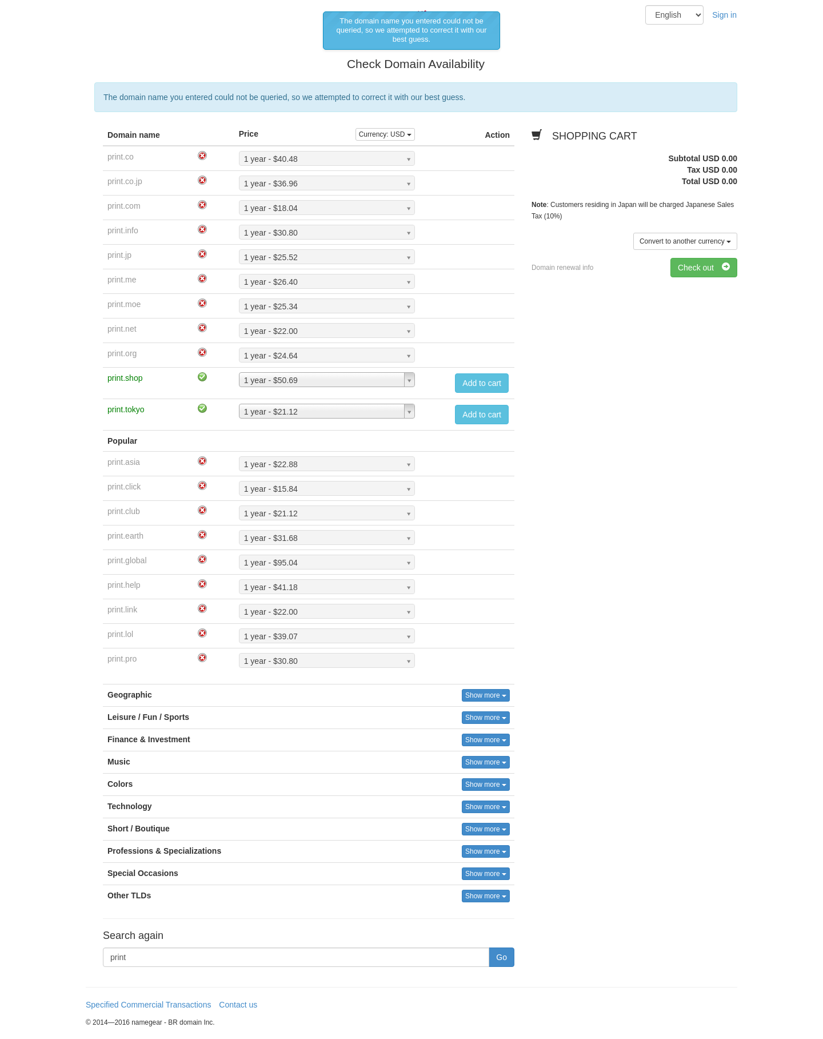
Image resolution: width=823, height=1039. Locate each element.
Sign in (724, 14)
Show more (485, 695)
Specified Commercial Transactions (148, 1004)
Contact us (238, 1004)
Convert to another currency (685, 241)
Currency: (385, 134)
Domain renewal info (562, 268)
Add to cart (481, 383)
